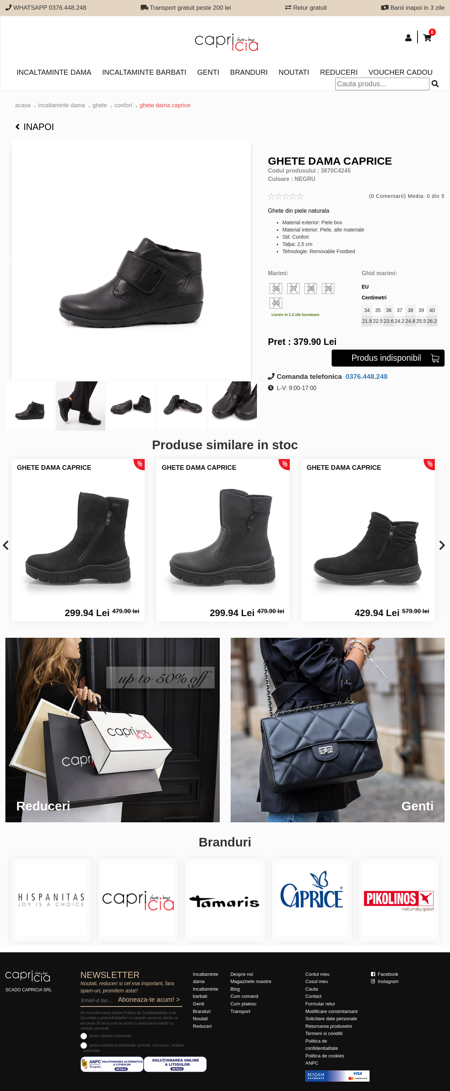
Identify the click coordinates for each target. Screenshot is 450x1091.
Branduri (249, 72)
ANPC (311, 1063)
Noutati (294, 72)
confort (123, 105)
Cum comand (244, 996)
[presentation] (5, 546)
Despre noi (241, 974)
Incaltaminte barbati (144, 72)
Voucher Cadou (400, 72)
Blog (235, 989)
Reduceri (339, 72)
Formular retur (320, 1003)
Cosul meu (316, 981)
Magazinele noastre (250, 981)
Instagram (384, 981)
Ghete (99, 105)
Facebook (384, 974)
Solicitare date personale (331, 1018)
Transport (240, 1011)
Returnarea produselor (328, 1026)
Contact (313, 996)
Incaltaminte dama (54, 72)
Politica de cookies (324, 1055)
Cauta (311, 989)
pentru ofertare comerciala (110, 1036)
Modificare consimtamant (331, 1011)
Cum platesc (243, 1003)
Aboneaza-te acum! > (149, 999)
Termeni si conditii (323, 1033)
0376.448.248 (366, 376)
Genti (208, 72)
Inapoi (34, 127)
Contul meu (317, 974)
